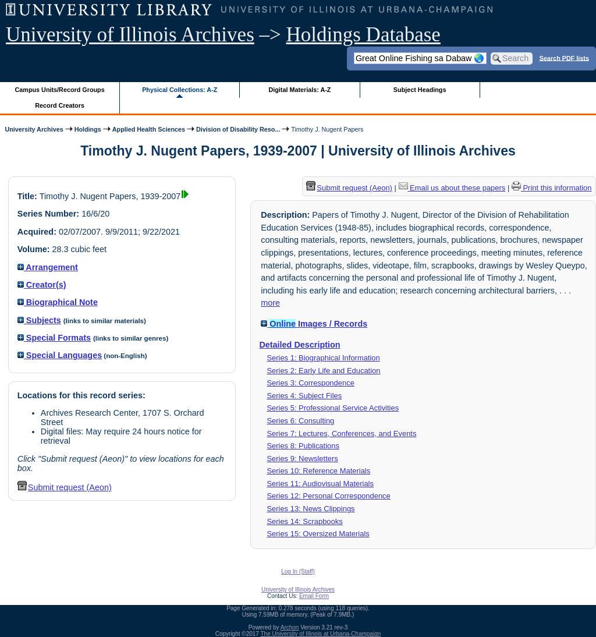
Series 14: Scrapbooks (304, 521)
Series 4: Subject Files (304, 395)
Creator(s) (41, 284)
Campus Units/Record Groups (60, 89)
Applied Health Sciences (148, 129)
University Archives (34, 129)
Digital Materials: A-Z (299, 89)
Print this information (552, 187)
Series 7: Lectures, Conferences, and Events (341, 433)
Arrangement (47, 267)
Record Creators (59, 105)
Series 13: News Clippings (310, 508)
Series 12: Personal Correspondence (328, 495)
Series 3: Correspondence (310, 382)
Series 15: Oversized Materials (318, 533)
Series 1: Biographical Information (323, 357)
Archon (290, 627)
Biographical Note (57, 302)
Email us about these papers (452, 187)
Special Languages (59, 355)
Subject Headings (419, 89)
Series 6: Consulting (300, 420)
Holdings (87, 129)
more (270, 302)
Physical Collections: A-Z (179, 89)
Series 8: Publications (303, 445)
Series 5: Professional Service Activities (333, 408)
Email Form (314, 596)
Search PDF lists (564, 57)
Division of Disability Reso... (238, 129)
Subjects (39, 320)
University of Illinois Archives (130, 34)
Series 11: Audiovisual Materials (320, 483)
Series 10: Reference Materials (318, 470)
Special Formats (54, 337)
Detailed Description (299, 344)
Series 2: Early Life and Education (323, 370)
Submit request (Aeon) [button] (64, 487)
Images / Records (314, 323)
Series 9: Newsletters (302, 458)
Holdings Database (363, 34)
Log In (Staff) (298, 571)
